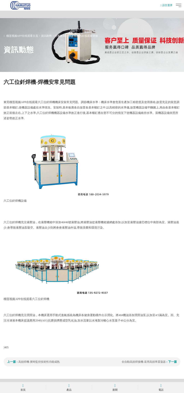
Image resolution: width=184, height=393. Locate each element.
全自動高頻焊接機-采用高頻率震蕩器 (144, 361)
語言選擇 (166, 5)
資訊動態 (46, 35)
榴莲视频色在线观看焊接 (83, 35)
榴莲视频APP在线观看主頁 (22, 35)
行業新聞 (60, 35)
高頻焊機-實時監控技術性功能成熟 (39, 361)
